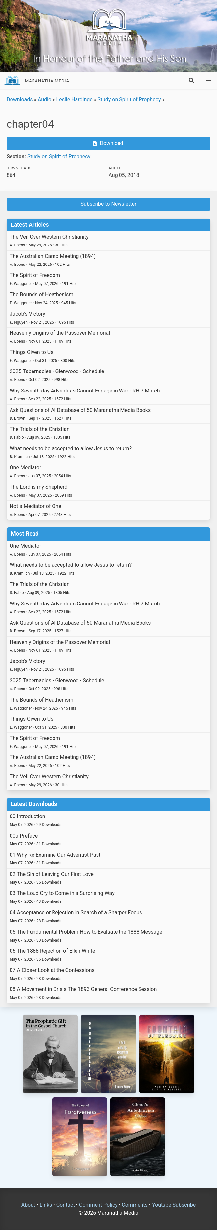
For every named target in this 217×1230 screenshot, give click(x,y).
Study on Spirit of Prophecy (129, 99)
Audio (44, 99)
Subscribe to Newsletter (109, 204)
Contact (65, 1205)
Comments (134, 1205)
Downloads (20, 99)
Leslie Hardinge (74, 99)
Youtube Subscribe (174, 1205)
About (28, 1205)
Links (46, 1205)
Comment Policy (98, 1205)
